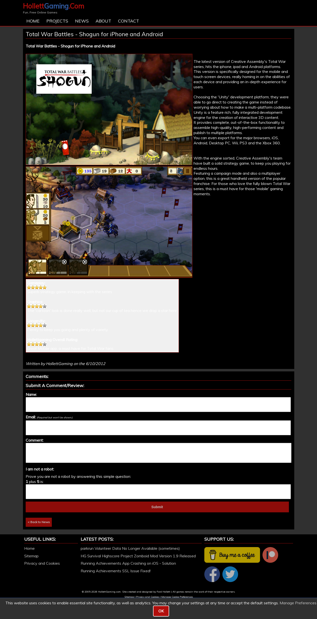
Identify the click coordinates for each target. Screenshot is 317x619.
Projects (57, 21)
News (82, 21)
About (103, 21)
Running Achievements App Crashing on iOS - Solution (128, 563)
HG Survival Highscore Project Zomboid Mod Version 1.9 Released (138, 555)
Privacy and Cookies (42, 563)
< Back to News (39, 522)
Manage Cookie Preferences (177, 596)
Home (33, 21)
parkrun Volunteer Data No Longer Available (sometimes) (130, 548)
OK (161, 610)
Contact (128, 21)
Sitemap (31, 555)
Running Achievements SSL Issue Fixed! (116, 570)
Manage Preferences (298, 602)
